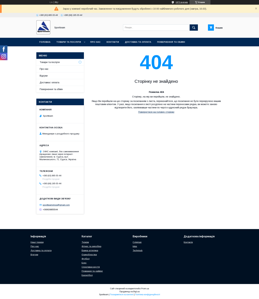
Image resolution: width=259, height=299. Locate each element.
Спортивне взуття (91, 267)
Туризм (85, 242)
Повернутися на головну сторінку (156, 112)
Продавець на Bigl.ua (129, 291)
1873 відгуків (182, 2)
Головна (44, 42)
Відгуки (44, 75)
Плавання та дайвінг (92, 271)
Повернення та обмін (171, 42)
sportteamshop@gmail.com (56, 205)
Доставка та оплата (138, 42)
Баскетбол (87, 275)
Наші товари (37, 242)
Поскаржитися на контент (121, 294)
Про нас (95, 42)
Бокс (84, 263)
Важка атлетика (90, 250)
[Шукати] (194, 27)
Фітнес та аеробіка (91, 246)
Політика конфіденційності (147, 294)
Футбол (86, 258)
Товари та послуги (68, 42)
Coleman (137, 242)
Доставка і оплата (49, 82)
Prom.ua (145, 288)
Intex (135, 246)
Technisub (138, 250)
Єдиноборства (89, 254)
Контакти (113, 42)
